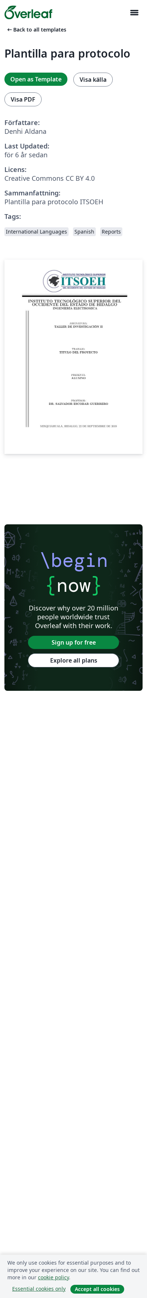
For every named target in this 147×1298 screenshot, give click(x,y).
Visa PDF (23, 99)
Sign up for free (74, 642)
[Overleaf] (28, 12)
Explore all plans (73, 660)
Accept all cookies (97, 1289)
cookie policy (53, 1277)
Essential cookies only (39, 1288)
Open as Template (36, 79)
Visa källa (93, 80)
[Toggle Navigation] (134, 12)
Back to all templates (36, 29)
